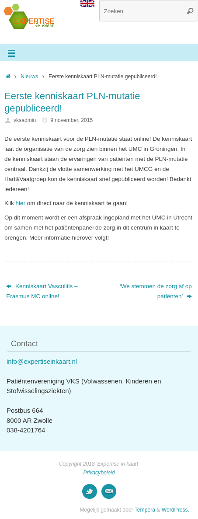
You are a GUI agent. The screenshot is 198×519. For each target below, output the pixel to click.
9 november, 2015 (71, 120)
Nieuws (29, 76)
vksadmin (25, 120)
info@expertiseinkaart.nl (42, 361)
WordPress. (175, 510)
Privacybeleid (99, 473)
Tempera (145, 510)
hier (21, 203)
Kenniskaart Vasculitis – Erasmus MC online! (41, 291)
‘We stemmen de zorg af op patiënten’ (156, 291)
